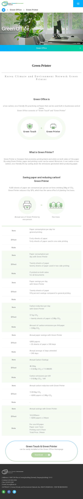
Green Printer (32, 10)
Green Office (16, 10)
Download (39, 462)
